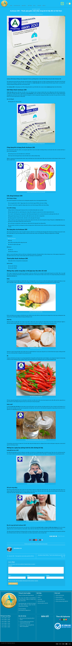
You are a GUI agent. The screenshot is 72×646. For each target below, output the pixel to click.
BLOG (34, 5)
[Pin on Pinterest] (36, 540)
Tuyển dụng (40, 599)
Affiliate (39, 5)
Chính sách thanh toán (60, 599)
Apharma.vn (40, 14)
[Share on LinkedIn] (38, 540)
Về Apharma (40, 595)
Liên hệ (44, 5)
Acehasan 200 (9, 78)
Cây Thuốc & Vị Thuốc (35, 543)
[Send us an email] (62, 620)
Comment (10, 565)
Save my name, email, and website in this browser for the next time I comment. (24, 580)
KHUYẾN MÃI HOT (17, 5)
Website (47, 575)
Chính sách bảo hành (60, 595)
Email (28, 575)
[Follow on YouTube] (66, 620)
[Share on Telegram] (42, 540)
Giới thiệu (30, 5)
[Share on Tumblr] (40, 540)
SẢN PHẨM (24, 5)
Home (11, 5)
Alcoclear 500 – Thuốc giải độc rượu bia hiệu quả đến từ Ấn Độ (20, 556)
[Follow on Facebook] (60, 620)
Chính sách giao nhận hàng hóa (62, 601)
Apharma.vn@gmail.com (26, 610)
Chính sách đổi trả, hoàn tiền (43, 603)
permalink (45, 543)
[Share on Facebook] (30, 540)
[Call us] (64, 620)
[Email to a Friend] (34, 540)
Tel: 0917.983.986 (22, 608)
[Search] (62, 3)
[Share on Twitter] (32, 540)
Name (9, 575)
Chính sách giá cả (59, 597)
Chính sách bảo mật (41, 601)
